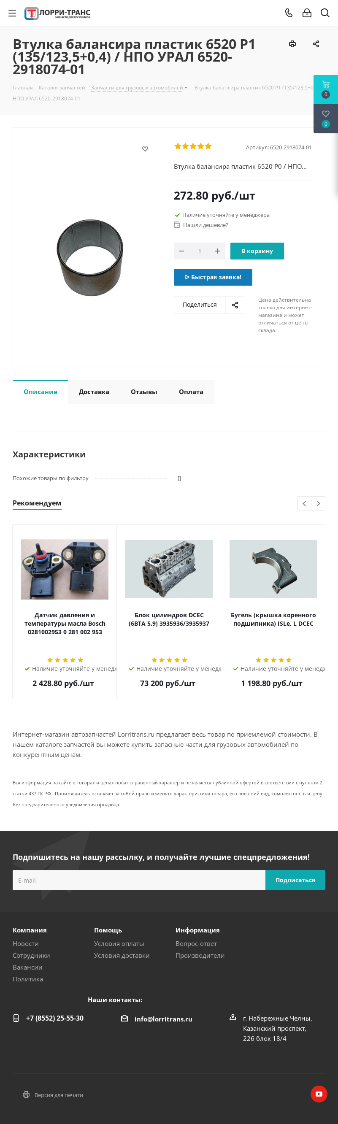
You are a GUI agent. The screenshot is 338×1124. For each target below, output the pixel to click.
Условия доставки (122, 955)
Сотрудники (31, 955)
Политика (28, 979)
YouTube (319, 1094)
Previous (305, 504)
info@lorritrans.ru (163, 1019)
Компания (30, 930)
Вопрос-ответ (196, 943)
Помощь (108, 930)
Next (318, 504)
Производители (200, 955)
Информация (198, 930)
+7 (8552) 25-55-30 (55, 1018)
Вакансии (28, 967)
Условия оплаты (119, 943)
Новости (26, 943)
